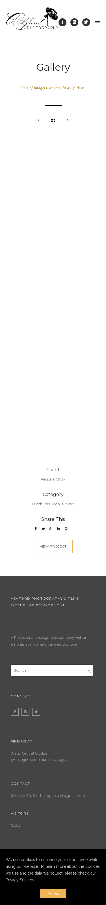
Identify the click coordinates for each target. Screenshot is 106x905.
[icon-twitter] (86, 22)
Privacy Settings (20, 880)
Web (70, 504)
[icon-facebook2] (16, 712)
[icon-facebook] (64, 22)
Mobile (58, 504)
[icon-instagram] (75, 22)
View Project (53, 546)
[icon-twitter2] (37, 712)
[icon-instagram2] (26, 712)
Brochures (41, 504)
